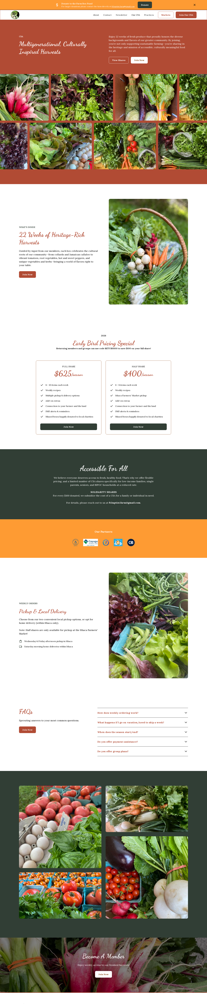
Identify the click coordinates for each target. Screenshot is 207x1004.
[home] (15, 15)
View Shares (118, 60)
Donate (145, 5)
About (96, 15)
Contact (107, 15)
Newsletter (121, 15)
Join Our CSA (186, 15)
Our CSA (135, 15)
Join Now (27, 274)
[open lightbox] (60, 827)
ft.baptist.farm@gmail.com (123, 6)
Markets (165, 15)
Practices (149, 15)
